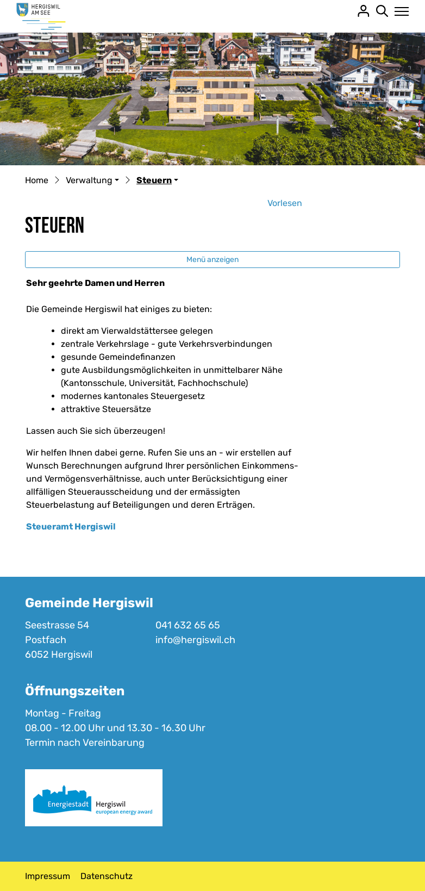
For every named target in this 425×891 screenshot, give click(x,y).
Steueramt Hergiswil (71, 526)
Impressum (47, 876)
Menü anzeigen (212, 259)
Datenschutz (106, 876)
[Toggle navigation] (399, 11)
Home (36, 180)
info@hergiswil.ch (195, 640)
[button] (92, 181)
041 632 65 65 (187, 625)
